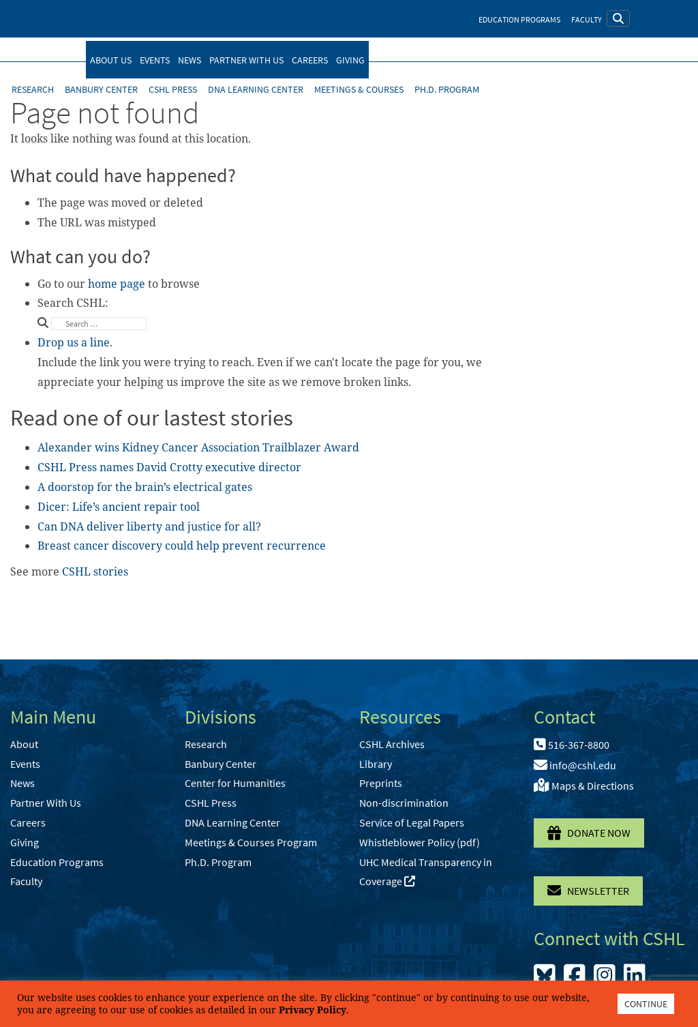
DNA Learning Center (255, 89)
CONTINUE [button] (645, 1004)
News (189, 60)
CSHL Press (173, 89)
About (24, 744)
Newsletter (588, 890)
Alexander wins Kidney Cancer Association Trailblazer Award (198, 447)
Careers (310, 60)
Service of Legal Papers (411, 822)
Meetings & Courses (359, 89)
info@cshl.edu (575, 765)
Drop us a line (73, 342)
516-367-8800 (571, 744)
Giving (350, 60)
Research (33, 89)
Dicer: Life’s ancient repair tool (118, 506)
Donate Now (589, 832)
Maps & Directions (584, 785)
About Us (111, 60)
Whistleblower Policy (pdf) (419, 842)
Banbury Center (101, 89)
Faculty (586, 19)
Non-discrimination (404, 802)
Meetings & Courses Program (251, 842)
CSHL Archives (392, 744)
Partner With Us (246, 60)
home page (116, 283)
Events (155, 60)
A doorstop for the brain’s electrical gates (144, 486)
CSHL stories (95, 571)
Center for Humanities (235, 783)
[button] (618, 18)
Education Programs (519, 19)
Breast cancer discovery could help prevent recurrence (181, 545)
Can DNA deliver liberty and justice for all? (149, 526)
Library (375, 764)
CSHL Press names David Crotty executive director (169, 467)
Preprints (380, 783)
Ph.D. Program (446, 89)
